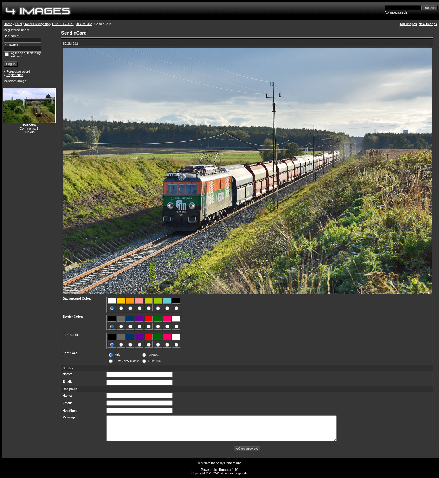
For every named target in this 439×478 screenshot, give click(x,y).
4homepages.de (236, 473)
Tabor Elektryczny (37, 24)
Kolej (18, 24)
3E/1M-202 (84, 24)
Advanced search (396, 12)
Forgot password (18, 71)
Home (8, 24)
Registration (14, 75)
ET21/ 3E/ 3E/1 (63, 24)
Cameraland (233, 463)
